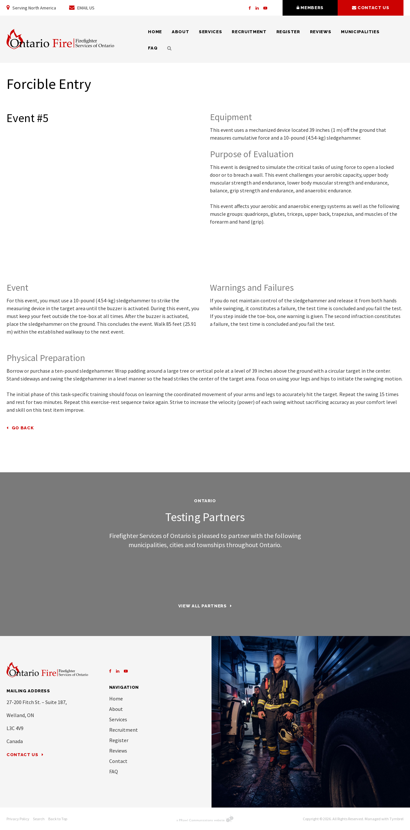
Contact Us (22, 754)
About (180, 31)
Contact (118, 761)
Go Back (23, 427)
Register (288, 31)
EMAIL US (82, 8)
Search (166, 48)
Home (155, 31)
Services (210, 31)
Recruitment (249, 31)
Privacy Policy (18, 818)
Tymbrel (396, 818)
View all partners (202, 605)
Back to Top (57, 818)
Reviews (320, 31)
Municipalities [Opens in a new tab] (360, 31)
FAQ (152, 48)
